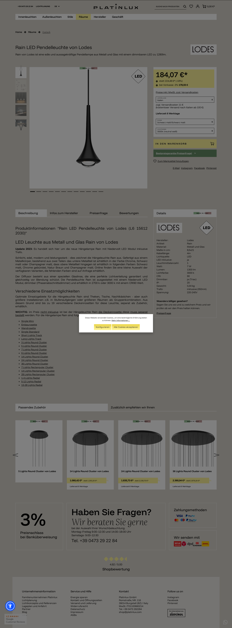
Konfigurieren (102, 327)
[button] (10, 606)
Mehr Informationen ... (121, 320)
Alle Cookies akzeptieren (126, 327)
